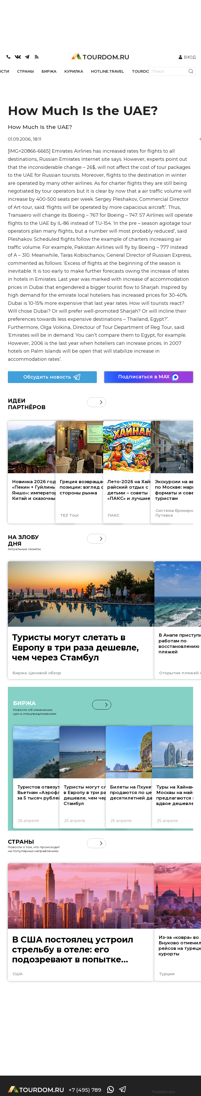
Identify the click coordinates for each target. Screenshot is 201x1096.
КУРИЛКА (73, 71)
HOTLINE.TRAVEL (107, 71)
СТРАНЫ (25, 71)
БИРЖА (49, 71)
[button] (101, 402)
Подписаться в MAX (148, 377)
